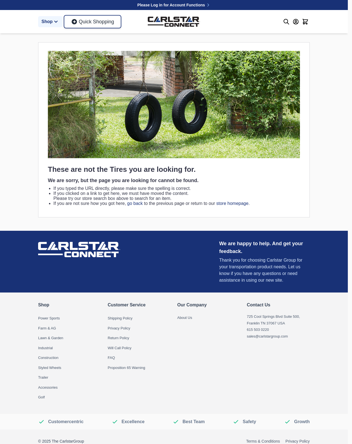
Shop (50, 21)
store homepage (232, 203)
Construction (48, 358)
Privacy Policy (119, 328)
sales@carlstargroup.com (267, 336)
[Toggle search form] (286, 21)
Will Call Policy (119, 348)
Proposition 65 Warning (126, 368)
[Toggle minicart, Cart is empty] (305, 21)
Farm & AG (47, 328)
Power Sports (49, 318)
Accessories (48, 387)
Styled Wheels (49, 368)
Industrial (45, 348)
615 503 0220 (258, 330)
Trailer (43, 377)
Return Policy (118, 338)
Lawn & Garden (50, 338)
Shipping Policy (120, 318)
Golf (41, 397)
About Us (184, 318)
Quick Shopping (92, 21)
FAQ (111, 358)
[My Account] (295, 21)
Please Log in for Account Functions (174, 5)
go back (135, 203)
